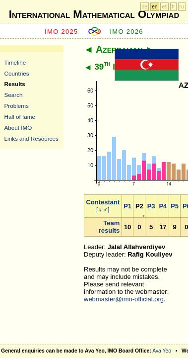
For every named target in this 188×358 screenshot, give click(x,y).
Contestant (103, 202)
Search (13, 94)
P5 (175, 206)
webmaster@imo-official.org (124, 299)
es (164, 6)
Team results (109, 226)
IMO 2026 (126, 31)
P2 (139, 206)
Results (14, 84)
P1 (127, 206)
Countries (16, 73)
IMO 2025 (61, 31)
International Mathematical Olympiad (94, 14)
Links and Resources (31, 138)
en (155, 6)
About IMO (18, 127)
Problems (16, 105)
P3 (151, 206)
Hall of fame (19, 116)
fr (173, 6)
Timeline (15, 62)
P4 (163, 206)
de (145, 6)
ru (182, 6)
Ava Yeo (161, 351)
